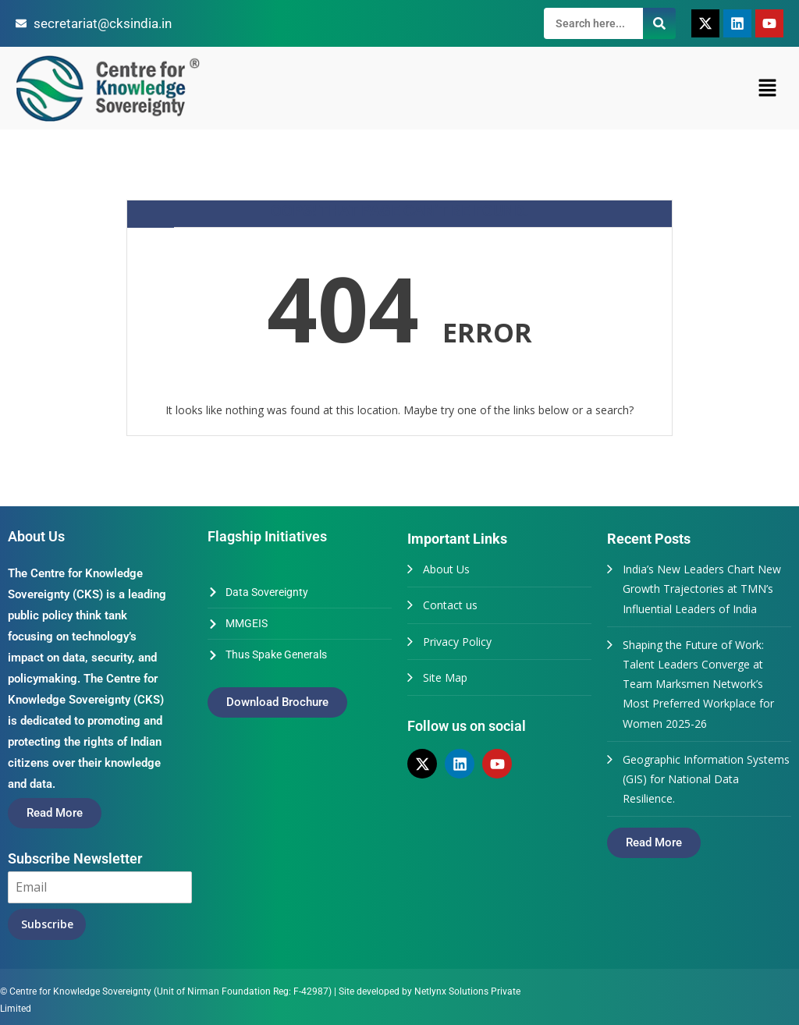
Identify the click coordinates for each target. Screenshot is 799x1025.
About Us (446, 569)
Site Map (445, 677)
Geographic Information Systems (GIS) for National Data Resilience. (706, 779)
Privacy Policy (457, 641)
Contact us (450, 605)
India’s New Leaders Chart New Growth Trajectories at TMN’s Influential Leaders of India (702, 588)
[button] (767, 88)
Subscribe (47, 924)
